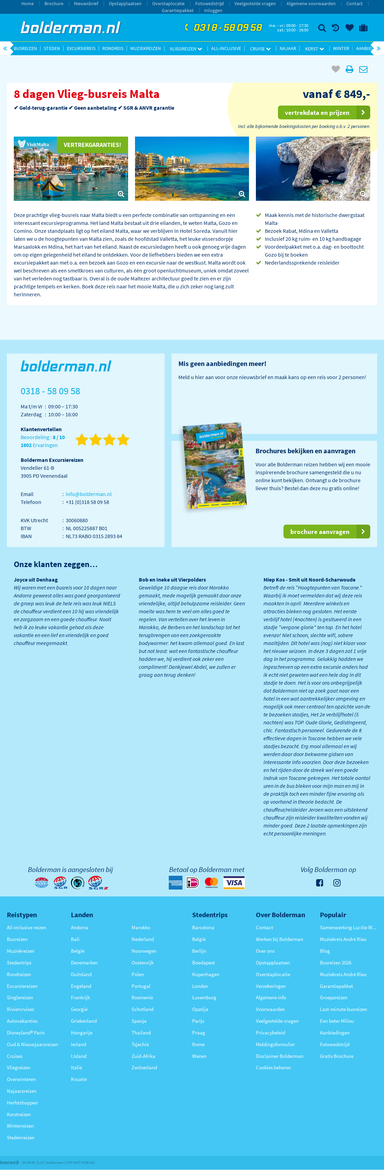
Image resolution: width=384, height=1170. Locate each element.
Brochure (53, 3)
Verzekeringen (271, 986)
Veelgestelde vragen (255, 3)
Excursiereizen (22, 986)
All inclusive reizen (26, 927)
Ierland (78, 1044)
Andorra (79, 927)
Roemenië (142, 997)
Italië (76, 1067)
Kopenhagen (205, 974)
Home (27, 3)
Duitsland (81, 974)
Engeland (81, 986)
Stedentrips (19, 962)
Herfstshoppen (22, 1102)
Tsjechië (140, 1044)
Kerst (314, 49)
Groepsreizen (333, 997)
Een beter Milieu (337, 1021)
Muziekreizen (145, 48)
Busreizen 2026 (335, 962)
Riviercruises (20, 1009)
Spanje (139, 1021)
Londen (200, 986)
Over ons (265, 951)
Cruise (260, 49)
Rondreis (112, 48)
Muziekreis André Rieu (343, 939)
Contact (354, 3)
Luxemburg (204, 997)
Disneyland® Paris (25, 1032)
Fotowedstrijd (209, 3)
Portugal (141, 986)
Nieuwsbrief (86, 3)
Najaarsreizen (22, 1091)
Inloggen (213, 10)
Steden (52, 48)
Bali (75, 939)
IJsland (78, 1056)
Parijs (198, 1021)
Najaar (288, 48)
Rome (198, 1044)
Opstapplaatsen (125, 3)
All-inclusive (226, 48)
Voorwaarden (270, 1009)
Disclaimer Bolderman (279, 1056)
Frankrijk (80, 997)
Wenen (199, 1056)
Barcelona (203, 927)
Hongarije (81, 1032)
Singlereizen (20, 997)
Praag (198, 1032)
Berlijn (199, 951)
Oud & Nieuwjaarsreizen (32, 1044)
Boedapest (203, 962)
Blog (325, 951)
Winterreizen (20, 1125)
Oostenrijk (143, 962)
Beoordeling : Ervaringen (43, 441)
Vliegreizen (186, 49)
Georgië (79, 1009)
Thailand (141, 1032)
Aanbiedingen (335, 1032)
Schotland (143, 1009)
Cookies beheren (273, 1067)
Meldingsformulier (275, 1044)
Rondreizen (19, 974)
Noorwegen (144, 951)
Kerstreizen (19, 1114)
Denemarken (84, 962)
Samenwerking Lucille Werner (348, 927)
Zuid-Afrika (143, 1056)
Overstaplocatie (168, 3)
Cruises (14, 1056)
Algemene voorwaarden (311, 3)
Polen (138, 974)
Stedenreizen (20, 1137)
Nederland (143, 939)
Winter (341, 48)
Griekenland (84, 1021)
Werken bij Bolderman (279, 939)
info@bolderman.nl (89, 493)
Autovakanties (22, 1021)
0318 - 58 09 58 (222, 27)
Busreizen (25, 48)
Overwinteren (21, 1079)
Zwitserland (144, 1067)
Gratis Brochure (336, 1056)
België (77, 951)
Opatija (200, 1009)
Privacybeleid (270, 1032)
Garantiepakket (178, 10)
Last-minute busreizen (343, 1009)
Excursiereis (81, 48)
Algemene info (271, 997)
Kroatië (79, 1079)
